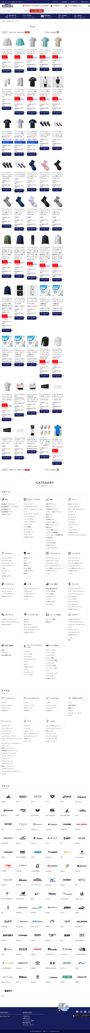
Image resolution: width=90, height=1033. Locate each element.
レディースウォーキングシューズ (10, 622)
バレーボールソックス (52, 736)
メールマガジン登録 (28, 1020)
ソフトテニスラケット (73, 506)
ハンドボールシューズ (7, 588)
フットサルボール (28, 532)
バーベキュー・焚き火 (52, 668)
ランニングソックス (73, 601)
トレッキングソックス (51, 738)
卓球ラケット (27, 558)
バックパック (27, 726)
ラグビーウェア (28, 591)
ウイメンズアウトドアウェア (75, 622)
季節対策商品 (72, 705)
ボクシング (4, 652)
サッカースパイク (28, 504)
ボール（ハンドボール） (7, 594)
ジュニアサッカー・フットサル (31, 514)
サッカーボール (28, 529)
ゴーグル (48, 599)
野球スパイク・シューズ (52, 525)
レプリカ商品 (27, 527)
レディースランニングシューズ (76, 591)
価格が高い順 (20, 32)
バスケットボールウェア (52, 560)
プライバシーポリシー (29, 1025)
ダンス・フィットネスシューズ (31, 630)
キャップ (26, 664)
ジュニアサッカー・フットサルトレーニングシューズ (11, 744)
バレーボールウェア (73, 560)
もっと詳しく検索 (37, 11)
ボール (70, 703)
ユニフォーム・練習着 (52, 532)
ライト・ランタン (50, 676)
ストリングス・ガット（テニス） (76, 509)
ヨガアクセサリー (28, 624)
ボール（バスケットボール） (53, 566)
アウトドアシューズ (73, 630)
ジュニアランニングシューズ (75, 594)
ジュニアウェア (28, 656)
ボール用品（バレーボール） (75, 568)
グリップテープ (72, 512)
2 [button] (59, 32)
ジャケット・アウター (6, 705)
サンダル (3, 774)
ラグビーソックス (50, 741)
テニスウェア (71, 522)
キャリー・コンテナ (51, 650)
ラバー (25, 560)
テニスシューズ (72, 517)
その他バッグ (27, 738)
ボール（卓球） (27, 568)
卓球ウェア (27, 566)
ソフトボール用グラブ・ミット (54, 512)
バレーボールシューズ (74, 558)
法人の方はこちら (5, 1016)
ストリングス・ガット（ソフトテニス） (77, 535)
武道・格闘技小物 (6, 655)
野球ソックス (49, 731)
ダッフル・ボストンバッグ (30, 736)
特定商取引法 (27, 1023)
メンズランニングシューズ (75, 588)
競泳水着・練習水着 (51, 588)
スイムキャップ (50, 596)
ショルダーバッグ (28, 731)
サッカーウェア (28, 524)
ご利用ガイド (74, 1)
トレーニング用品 (51, 619)
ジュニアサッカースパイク (31, 506)
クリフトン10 (54, 10)
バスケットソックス (51, 733)
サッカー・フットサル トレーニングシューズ (33, 510)
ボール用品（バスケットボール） (54, 568)
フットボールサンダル (29, 522)
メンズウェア (27, 651)
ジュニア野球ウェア (51, 530)
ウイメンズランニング (7, 728)
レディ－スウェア (28, 654)
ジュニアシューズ (28, 672)
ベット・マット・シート (51, 673)
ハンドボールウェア (6, 591)
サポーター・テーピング (74, 713)
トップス (3, 703)
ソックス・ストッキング (52, 548)
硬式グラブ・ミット (51, 504)
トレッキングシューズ (74, 632)
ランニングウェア (72, 596)
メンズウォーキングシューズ (9, 619)
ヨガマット (26, 622)
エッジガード (71, 514)
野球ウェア (49, 527)
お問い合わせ (85, 1)
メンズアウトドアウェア (74, 619)
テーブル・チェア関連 (51, 660)
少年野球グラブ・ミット (52, 509)
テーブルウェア (50, 663)
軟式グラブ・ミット (51, 506)
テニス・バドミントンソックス (53, 728)
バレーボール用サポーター (75, 563)
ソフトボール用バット (52, 522)
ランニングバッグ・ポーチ (75, 607)
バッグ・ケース (50, 540)
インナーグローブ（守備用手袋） (54, 535)
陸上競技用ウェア (6, 509)
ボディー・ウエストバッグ (30, 733)
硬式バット (49, 514)
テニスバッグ (71, 519)
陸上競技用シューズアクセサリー (10, 506)
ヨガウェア (27, 619)
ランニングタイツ (72, 599)
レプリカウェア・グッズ (52, 563)
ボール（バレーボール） (74, 566)
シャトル (3, 568)
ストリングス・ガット (6, 560)
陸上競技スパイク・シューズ (9, 504)
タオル (70, 716)
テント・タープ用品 (51, 665)
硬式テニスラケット (73, 504)
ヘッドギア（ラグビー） (30, 594)
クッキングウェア (50, 655)
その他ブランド (10, 21)
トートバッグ (27, 728)
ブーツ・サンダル (28, 675)
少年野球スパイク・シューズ (9, 751)
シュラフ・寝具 (50, 658)
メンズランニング (6, 726)
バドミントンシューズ (63, 10)
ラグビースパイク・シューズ (31, 588)
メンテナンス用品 (51, 543)
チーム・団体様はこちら (73, 6)
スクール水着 (49, 594)
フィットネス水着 (50, 591)
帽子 (69, 640)
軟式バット (49, 517)
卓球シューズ (27, 563)
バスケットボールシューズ (53, 558)
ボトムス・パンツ (5, 708)
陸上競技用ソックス (6, 512)
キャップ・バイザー (73, 525)
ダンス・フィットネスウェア (31, 627)
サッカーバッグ (28, 534)
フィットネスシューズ (7, 763)
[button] (62, 32)
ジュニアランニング (6, 731)
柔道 (2, 650)
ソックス (70, 527)
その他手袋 (49, 537)
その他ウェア (4, 710)
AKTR (71, 10)
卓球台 (25, 573)
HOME (3, 21)
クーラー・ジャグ (50, 652)
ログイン (55, 1)
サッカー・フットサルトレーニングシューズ (11, 740)
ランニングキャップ (73, 604)
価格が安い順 (12, 32)
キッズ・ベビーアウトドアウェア (76, 624)
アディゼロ (48, 10)
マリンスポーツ (50, 604)
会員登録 (64, 1)
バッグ (3, 578)
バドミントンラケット (6, 558)
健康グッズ (49, 622)
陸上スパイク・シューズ (7, 766)
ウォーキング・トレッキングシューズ (11, 771)
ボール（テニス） (72, 530)
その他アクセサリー (6, 514)
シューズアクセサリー (29, 519)
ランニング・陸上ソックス (52, 726)
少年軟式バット (50, 519)
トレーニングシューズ (29, 516)
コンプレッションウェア (30, 659)
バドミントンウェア (6, 566)
